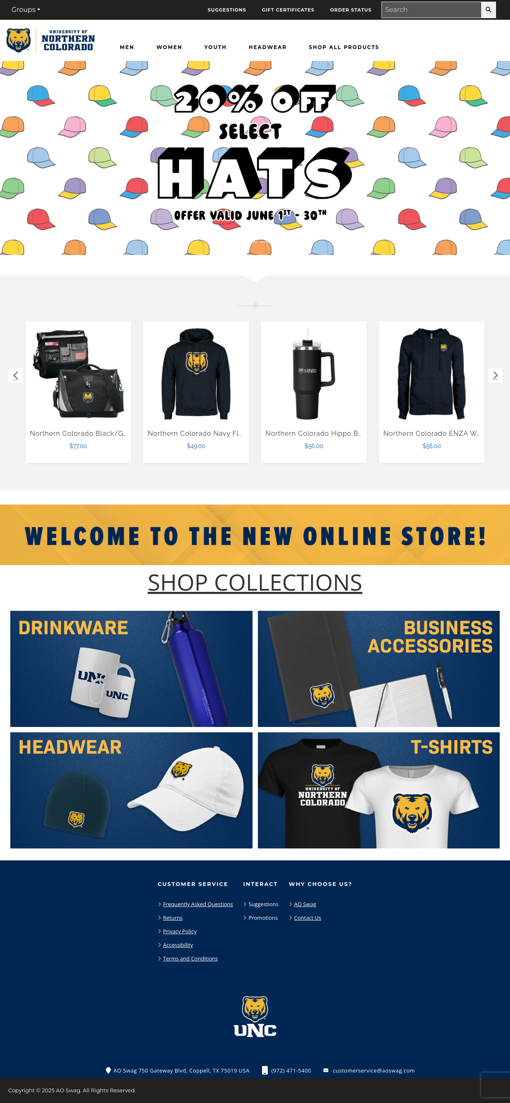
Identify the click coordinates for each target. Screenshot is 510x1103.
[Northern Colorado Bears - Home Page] (50, 38)
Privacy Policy (180, 931)
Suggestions (263, 904)
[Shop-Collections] (255, 582)
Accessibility (178, 945)
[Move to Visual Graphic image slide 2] (251, 242)
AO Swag (305, 904)
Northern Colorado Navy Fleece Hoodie (215, 433)
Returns (172, 917)
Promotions (263, 917)
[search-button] (488, 10)
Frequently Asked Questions (198, 904)
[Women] (169, 47)
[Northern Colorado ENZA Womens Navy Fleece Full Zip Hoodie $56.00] (432, 374)
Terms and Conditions (190, 958)
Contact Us (307, 917)
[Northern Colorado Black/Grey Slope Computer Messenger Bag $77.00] (78, 374)
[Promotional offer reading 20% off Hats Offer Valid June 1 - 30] (255, 158)
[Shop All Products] (344, 47)
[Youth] (215, 47)
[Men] (127, 47)
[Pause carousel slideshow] (278, 242)
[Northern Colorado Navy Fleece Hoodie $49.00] (196, 374)
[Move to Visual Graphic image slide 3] (266, 242)
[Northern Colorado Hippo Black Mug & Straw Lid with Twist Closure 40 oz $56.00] (314, 374)
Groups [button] (23, 10)
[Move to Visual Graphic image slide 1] (235, 242)
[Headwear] (268, 47)
